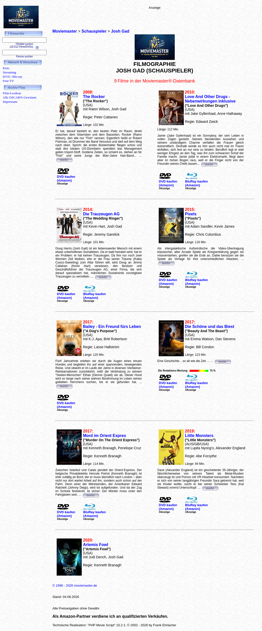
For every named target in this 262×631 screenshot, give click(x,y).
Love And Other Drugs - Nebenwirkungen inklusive (210, 99)
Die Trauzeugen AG (101, 214)
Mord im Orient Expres (104, 435)
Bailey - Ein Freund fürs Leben (112, 326)
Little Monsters (199, 435)
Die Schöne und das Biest (209, 326)
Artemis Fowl (95, 545)
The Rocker (94, 97)
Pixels (191, 214)
